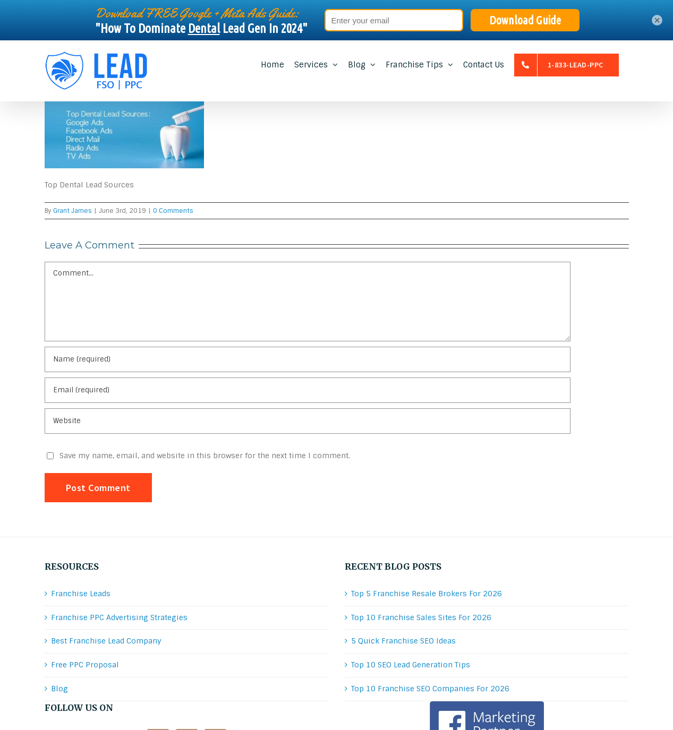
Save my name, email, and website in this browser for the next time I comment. (204, 455)
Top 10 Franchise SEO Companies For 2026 (430, 688)
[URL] (307, 421)
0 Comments (173, 211)
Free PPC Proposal (85, 664)
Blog (59, 688)
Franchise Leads (80, 593)
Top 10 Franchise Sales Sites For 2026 (421, 617)
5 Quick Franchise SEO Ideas (403, 641)
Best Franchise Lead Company (106, 641)
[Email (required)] (307, 390)
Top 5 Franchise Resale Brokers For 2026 (426, 593)
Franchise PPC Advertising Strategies (119, 617)
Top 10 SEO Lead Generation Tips (410, 664)
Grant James (72, 211)
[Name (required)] (307, 359)
